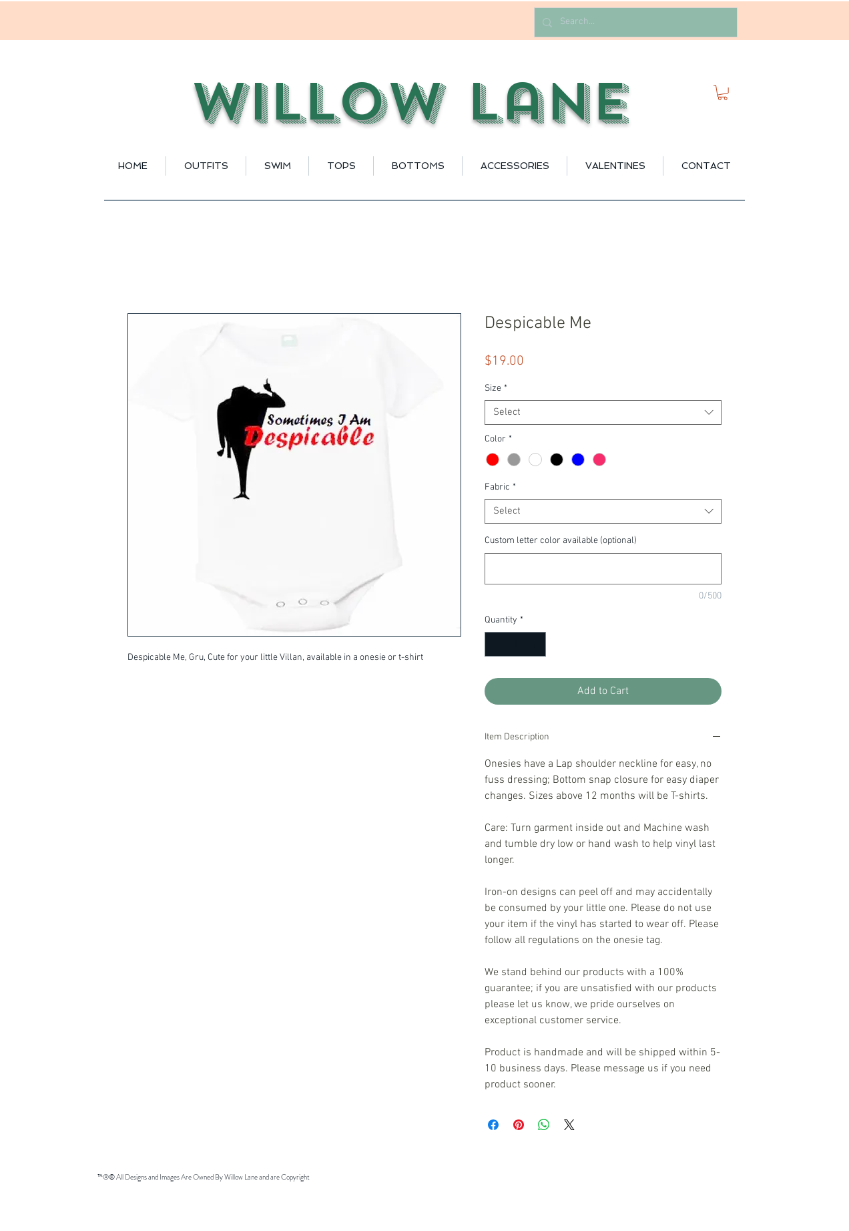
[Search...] (634, 22)
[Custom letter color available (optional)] (603, 568)
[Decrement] (495, 644)
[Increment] (535, 644)
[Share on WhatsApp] (544, 1125)
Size (496, 388)
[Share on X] (569, 1125)
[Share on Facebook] (493, 1125)
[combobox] (603, 412)
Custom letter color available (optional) (561, 540)
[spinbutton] (515, 644)
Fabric (500, 487)
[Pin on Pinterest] (519, 1125)
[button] (723, 92)
